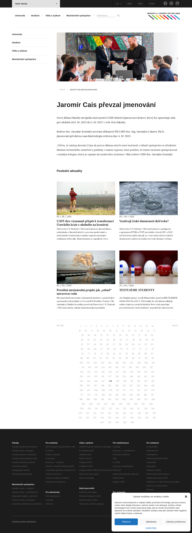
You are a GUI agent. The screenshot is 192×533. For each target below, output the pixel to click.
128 (124, 372)
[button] (186, 496)
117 (123, 367)
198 (153, 399)
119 (137, 367)
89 (88, 358)
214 (117, 408)
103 (102, 363)
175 (145, 390)
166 (81, 390)
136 (102, 376)
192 (109, 399)
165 (153, 385)
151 (132, 381)
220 (80, 413)
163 (138, 385)
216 (131, 408)
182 (117, 395)
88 (82, 358)
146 (96, 381)
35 (127, 335)
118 (130, 367)
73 (140, 349)
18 (98, 330)
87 (152, 353)
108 (138, 363)
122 (81, 372)
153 (145, 381)
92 (107, 358)
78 (95, 353)
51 (153, 340)
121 (151, 367)
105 (117, 363)
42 (94, 340)
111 (83, 367)
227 (131, 413)
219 (152, 408)
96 (133, 358)
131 (145, 372)
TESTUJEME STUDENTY (137, 290)
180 (103, 395)
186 (145, 395)
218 (145, 408)
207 (143, 404)
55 (101, 344)
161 (124, 385)
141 (138, 376)
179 (96, 395)
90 (94, 358)
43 (101, 340)
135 (95, 376)
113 (96, 367)
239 (139, 417)
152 (138, 381)
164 (145, 385)
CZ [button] (118, 4)
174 (138, 390)
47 (127, 340)
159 (109, 385)
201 (98, 404)
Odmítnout (151, 521)
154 (153, 381)
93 (113, 358)
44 (107, 340)
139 (124, 376)
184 (131, 395)
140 (131, 376)
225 (116, 413)
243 (109, 422)
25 (142, 330)
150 (124, 381)
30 (95, 335)
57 (114, 344)
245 (124, 422)
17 (92, 330)
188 (81, 399)
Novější (60, 325)
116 (117, 367)
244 (117, 422)
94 (120, 358)
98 (146, 358)
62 (146, 344)
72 (133, 349)
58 (120, 344)
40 (82, 340)
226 (124, 413)
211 (96, 408)
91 (101, 358)
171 (117, 390)
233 (94, 417)
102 (95, 363)
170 (110, 390)
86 (146, 353)
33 (114, 335)
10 (129, 326)
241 (154, 417)
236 (117, 417)
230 (154, 413)
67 (101, 349)
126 (110, 372)
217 (138, 408)
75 (153, 349)
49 (140, 340)
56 (107, 344)
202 (105, 404)
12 (141, 326)
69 (114, 349)
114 (103, 367)
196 (138, 399)
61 (139, 344)
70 (121, 349)
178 (88, 395)
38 (146, 335)
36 (133, 335)
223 (102, 413)
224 (109, 413)
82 (120, 353)
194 (124, 399)
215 (124, 408)
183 (124, 395)
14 (153, 326)
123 (88, 372)
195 (131, 399)
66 (95, 349)
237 (124, 417)
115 (110, 367)
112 (89, 367)
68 (108, 349)
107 (131, 363)
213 (110, 408)
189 (88, 399)
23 (129, 330)
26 (148, 330)
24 (135, 330)
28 (82, 335)
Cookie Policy (151, 528)
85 (139, 353)
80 (108, 353)
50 (147, 340)
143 (152, 376)
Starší (175, 325)
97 (140, 358)
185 (138, 395)
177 (81, 395)
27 (154, 330)
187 (152, 395)
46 (120, 340)
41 (88, 340)
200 (91, 404)
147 (103, 381)
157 (95, 385)
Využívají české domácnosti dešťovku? (144, 221)
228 (139, 413)
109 (146, 363)
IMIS (140, 4)
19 (104, 330)
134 (88, 376)
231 (80, 417)
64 (82, 349)
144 (81, 381)
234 (102, 417)
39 (152, 335)
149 (117, 381)
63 (152, 344)
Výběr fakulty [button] (36, 4)
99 (153, 358)
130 (138, 372)
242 (102, 422)
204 (120, 404)
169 (103, 390)
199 (83, 404)
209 (82, 408)
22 (123, 330)
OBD (129, 4)
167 (88, 390)
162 (131, 385)
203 (113, 404)
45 (114, 340)
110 (153, 363)
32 (107, 335)
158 (102, 385)
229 (146, 413)
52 (82, 344)
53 (88, 344)
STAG (151, 4)
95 (127, 358)
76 (82, 353)
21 (116, 330)
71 (127, 349)
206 (136, 404)
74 (146, 349)
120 (144, 367)
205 (128, 404)
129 (131, 372)
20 (110, 330)
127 (117, 372)
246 (132, 422)
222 (94, 413)
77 (89, 353)
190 (95, 399)
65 (88, 349)
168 (96, 390)
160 (117, 385)
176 (152, 390)
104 (109, 363)
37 (139, 335)
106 (124, 363)
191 (102, 399)
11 (135, 326)
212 (103, 408)
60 (133, 344)
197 (145, 399)
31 (101, 335)
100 (81, 363)
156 (88, 385)
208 (151, 404)
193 (116, 399)
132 (152, 372)
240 (146, 417)
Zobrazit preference (176, 521)
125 (103, 372)
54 (95, 344)
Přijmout (126, 521)
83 (127, 353)
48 (133, 340)
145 (88, 381)
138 (117, 376)
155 (81, 385)
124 (96, 372)
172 (124, 390)
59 (126, 344)
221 (87, 413)
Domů (62, 89)
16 (86, 330)
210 (89, 408)
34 (120, 335)
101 (88, 363)
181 (110, 395)
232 (87, 417)
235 (109, 417)
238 (131, 417)
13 (147, 326)
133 (81, 376)
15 (80, 330)
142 (145, 376)
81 (114, 353)
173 (131, 390)
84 (133, 353)
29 (89, 335)
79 (101, 353)
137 (110, 376)
